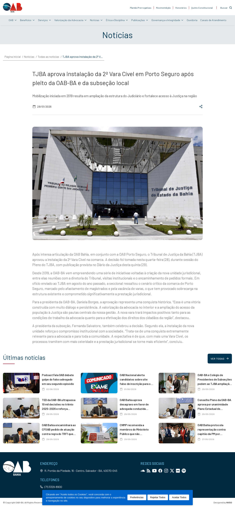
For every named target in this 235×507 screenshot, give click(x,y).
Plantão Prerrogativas (140, 7)
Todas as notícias (48, 56)
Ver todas (220, 358)
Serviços (44, 20)
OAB (13, 20)
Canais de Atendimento (213, 20)
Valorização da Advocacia (70, 20)
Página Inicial (12, 56)
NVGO (229, 502)
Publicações (140, 20)
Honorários (181, 7)
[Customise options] (226, 7)
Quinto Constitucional (202, 7)
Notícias (96, 20)
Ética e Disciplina (117, 20)
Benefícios (27, 20)
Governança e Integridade (167, 20)
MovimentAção (163, 7)
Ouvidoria (192, 20)
